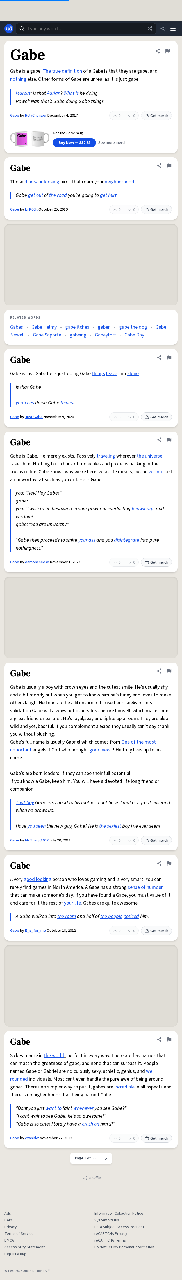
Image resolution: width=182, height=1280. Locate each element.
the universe (149, 456)
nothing (18, 79)
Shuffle (91, 1178)
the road (58, 195)
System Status (106, 1220)
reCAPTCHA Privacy (110, 1234)
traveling (106, 456)
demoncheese (37, 562)
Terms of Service (19, 1234)
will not (156, 471)
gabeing (78, 334)
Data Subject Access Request (119, 1227)
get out (35, 195)
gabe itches (77, 327)
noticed (131, 916)
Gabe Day (134, 334)
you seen (37, 826)
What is (71, 93)
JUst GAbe (34, 417)
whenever (83, 1108)
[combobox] (86, 28)
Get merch (156, 116)
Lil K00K (31, 209)
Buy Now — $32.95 (74, 143)
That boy (25, 802)
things (98, 373)
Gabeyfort (105, 334)
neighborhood (119, 181)
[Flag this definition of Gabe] (167, 51)
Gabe (14, 115)
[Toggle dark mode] (162, 28)
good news (101, 749)
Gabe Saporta (47, 334)
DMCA (9, 1240)
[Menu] (173, 28)
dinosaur (33, 181)
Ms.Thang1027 (37, 840)
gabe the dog (133, 327)
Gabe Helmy (44, 327)
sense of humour (145, 887)
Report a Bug (15, 1254)
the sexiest (110, 826)
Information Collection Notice (118, 1213)
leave (111, 373)
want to (54, 1108)
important (20, 749)
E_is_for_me (35, 930)
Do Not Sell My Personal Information (124, 1247)
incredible (124, 1086)
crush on (90, 1123)
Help (8, 1220)
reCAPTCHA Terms (110, 1240)
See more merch (112, 143)
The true (52, 71)
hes (30, 402)
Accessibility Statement (24, 1247)
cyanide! (32, 1138)
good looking (37, 879)
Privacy (10, 1227)
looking (51, 181)
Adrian (53, 93)
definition (72, 71)
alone (133, 373)
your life (72, 903)
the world (54, 1055)
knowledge (143, 508)
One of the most (138, 742)
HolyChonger (36, 115)
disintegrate (126, 540)
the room (66, 916)
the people (111, 916)
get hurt (108, 195)
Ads (7, 1213)
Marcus (23, 93)
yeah (21, 402)
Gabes (16, 327)
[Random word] (149, 28)
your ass (86, 540)
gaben (104, 327)
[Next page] (106, 1158)
